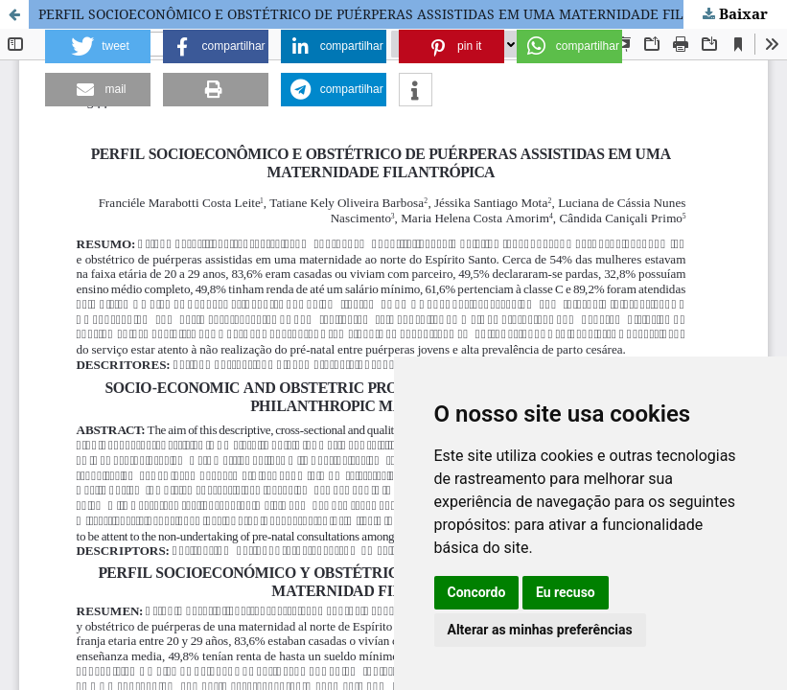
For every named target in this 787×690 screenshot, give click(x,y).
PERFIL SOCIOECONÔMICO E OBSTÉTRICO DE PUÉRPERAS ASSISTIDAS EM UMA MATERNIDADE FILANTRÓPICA (399, 14)
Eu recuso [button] (565, 592)
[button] (97, 46)
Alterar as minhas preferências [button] (540, 629)
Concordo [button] (477, 592)
